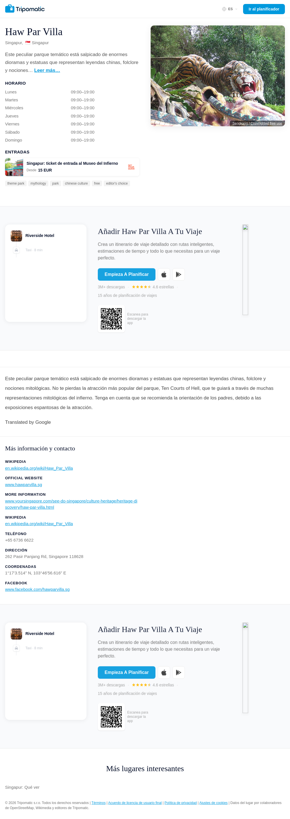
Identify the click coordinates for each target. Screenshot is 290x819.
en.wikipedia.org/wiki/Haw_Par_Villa (39, 468)
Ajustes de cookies (213, 803)
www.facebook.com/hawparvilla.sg (37, 589)
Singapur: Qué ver (22, 787)
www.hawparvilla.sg (23, 484)
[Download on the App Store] (164, 277)
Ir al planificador (264, 9)
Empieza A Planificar (127, 277)
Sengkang (240, 123)
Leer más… (47, 70)
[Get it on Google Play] (178, 277)
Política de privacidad (181, 803)
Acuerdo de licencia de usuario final (135, 803)
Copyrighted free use (266, 123)
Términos (99, 803)
